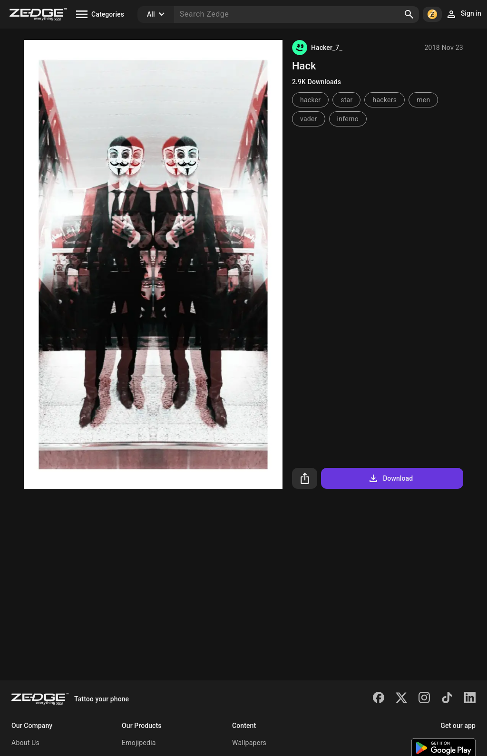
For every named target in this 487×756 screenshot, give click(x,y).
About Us (25, 742)
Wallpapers (249, 742)
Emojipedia (139, 742)
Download (390, 478)
